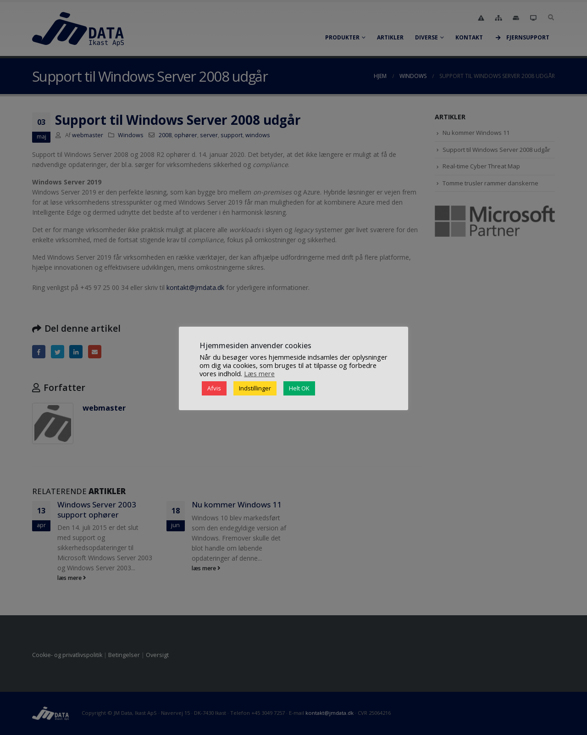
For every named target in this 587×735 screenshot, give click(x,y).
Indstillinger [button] (255, 388)
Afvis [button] (214, 388)
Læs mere (259, 373)
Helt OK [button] (299, 388)
